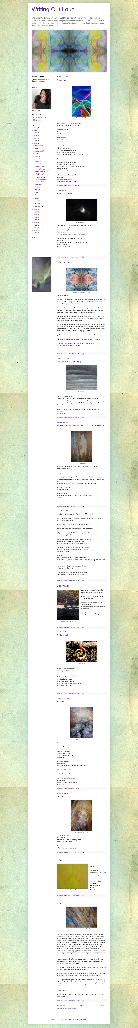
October (37, 148)
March (37, 203)
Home (81, 1005)
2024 (35, 130)
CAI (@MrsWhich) (40, 117)
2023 (35, 133)
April (36, 201)
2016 (35, 214)
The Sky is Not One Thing (69, 362)
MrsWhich (38, 120)
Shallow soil (62, 635)
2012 (35, 225)
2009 (35, 233)
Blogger (85, 1019)
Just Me (60, 796)
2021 (35, 138)
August (37, 153)
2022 (35, 135)
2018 (35, 209)
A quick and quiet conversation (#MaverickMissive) (80, 425)
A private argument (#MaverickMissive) (75, 514)
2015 (35, 217)
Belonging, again (64, 262)
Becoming (61, 80)
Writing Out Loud (53, 9)
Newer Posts (61, 1005)
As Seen (60, 702)
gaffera (72, 1019)
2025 (35, 128)
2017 (35, 212)
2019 (35, 143)
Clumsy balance (64, 586)
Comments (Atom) (70, 1009)
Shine (59, 860)
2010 (35, 230)
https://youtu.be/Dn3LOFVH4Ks (70, 345)
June (37, 159)
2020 (35, 141)
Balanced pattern (64, 193)
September (38, 151)
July (36, 156)
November (38, 146)
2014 (35, 220)
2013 (35, 222)
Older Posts (102, 1005)
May (36, 198)
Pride (59, 903)
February (38, 206)
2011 (35, 228)
